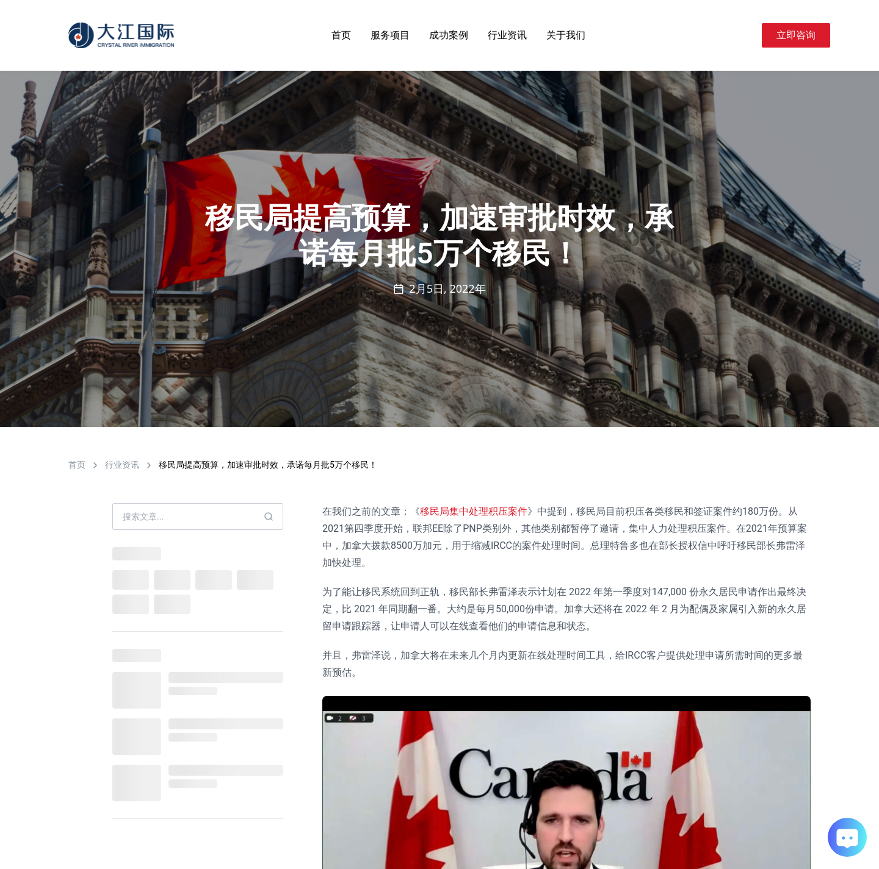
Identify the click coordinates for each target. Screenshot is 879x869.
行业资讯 (507, 35)
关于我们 (565, 35)
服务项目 (390, 35)
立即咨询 (796, 35)
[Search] (747, 35)
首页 (341, 35)
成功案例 (448, 35)
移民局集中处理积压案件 (473, 511)
